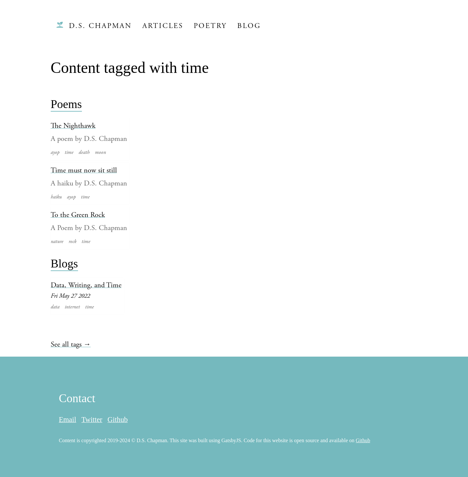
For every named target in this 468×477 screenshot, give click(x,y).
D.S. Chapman (100, 26)
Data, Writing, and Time (86, 285)
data (55, 307)
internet (72, 307)
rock (72, 241)
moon (100, 152)
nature (57, 241)
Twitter (91, 420)
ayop (55, 152)
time (69, 152)
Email (67, 420)
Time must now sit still (84, 170)
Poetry (210, 26)
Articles (162, 26)
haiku (56, 197)
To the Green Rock (78, 215)
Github (118, 420)
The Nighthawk (73, 125)
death (84, 152)
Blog (249, 26)
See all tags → (71, 344)
